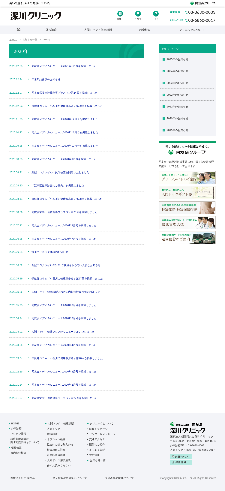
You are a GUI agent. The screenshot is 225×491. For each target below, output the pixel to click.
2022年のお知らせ (177, 94)
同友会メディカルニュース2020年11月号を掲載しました (65, 132)
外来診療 (51, 29)
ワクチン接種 (18, 433)
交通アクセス (97, 439)
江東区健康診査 (56, 454)
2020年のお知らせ (177, 118)
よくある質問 (97, 449)
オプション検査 (56, 439)
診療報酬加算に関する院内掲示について (24, 440)
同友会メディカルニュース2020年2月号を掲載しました (64, 384)
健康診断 (52, 433)
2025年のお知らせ (177, 59)
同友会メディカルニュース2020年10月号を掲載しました (65, 145)
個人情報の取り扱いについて (70, 478)
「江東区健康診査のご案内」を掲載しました (58, 185)
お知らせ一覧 (98, 460)
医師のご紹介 (97, 444)
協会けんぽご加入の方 (60, 444)
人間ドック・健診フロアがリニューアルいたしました (63, 331)
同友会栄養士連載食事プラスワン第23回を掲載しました (65, 212)
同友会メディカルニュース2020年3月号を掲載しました (64, 371)
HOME (15, 423)
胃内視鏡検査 (18, 452)
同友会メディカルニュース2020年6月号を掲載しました (64, 305)
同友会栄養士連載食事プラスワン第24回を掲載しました (65, 92)
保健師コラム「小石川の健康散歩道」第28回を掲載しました (67, 198)
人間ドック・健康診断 (98, 29)
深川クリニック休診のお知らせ (50, 251)
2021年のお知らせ (177, 106)
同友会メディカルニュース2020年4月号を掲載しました (64, 344)
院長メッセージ (98, 428)
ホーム (13, 39)
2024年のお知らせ (177, 71)
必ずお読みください (59, 465)
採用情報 (94, 454)
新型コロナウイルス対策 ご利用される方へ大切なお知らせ (66, 265)
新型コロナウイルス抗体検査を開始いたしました (60, 172)
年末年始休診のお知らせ (46, 79)
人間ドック (53, 428)
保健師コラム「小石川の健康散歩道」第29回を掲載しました (67, 105)
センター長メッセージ (102, 433)
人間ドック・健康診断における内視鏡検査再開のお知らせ (66, 291)
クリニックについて (192, 29)
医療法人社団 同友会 (22, 478)
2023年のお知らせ (177, 82)
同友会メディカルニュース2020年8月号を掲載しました (64, 225)
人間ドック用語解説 (59, 460)
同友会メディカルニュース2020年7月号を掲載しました (64, 238)
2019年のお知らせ (177, 130)
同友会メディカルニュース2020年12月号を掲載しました (65, 119)
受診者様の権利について (119, 478)
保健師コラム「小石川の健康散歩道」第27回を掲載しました (67, 278)
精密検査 (145, 29)
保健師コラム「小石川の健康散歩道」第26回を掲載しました (67, 358)
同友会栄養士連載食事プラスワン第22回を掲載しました (65, 397)
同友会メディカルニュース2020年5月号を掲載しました (64, 318)
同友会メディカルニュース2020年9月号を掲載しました (64, 159)
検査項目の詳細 (56, 449)
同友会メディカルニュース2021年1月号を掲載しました (64, 66)
